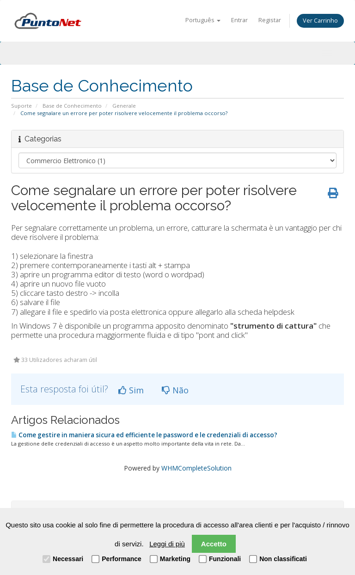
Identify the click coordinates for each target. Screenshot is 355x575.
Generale (124, 105)
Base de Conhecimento (72, 105)
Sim (131, 390)
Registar (269, 20)
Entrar (239, 20)
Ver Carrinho (320, 20)
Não (175, 390)
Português (202, 20)
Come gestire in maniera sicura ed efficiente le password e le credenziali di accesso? (144, 435)
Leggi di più (167, 544)
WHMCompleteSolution (196, 468)
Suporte (21, 105)
